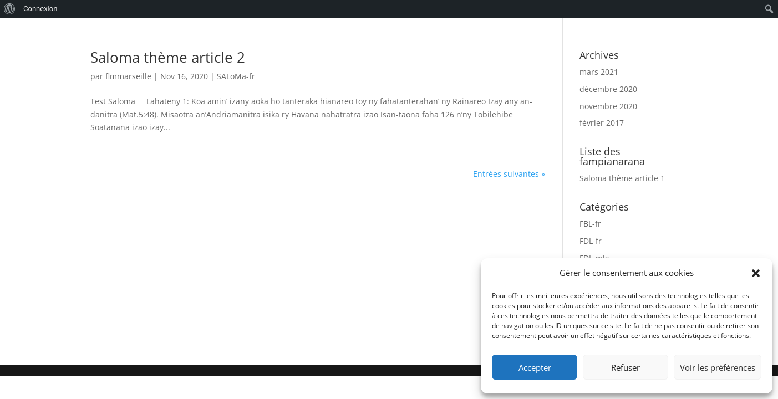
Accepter (534, 367)
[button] (755, 273)
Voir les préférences (717, 367)
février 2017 (601, 122)
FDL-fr (590, 241)
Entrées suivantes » (509, 173)
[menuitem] (9, 9)
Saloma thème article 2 (167, 57)
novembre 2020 (608, 106)
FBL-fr (590, 223)
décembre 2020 (608, 89)
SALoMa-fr (236, 76)
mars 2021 (598, 71)
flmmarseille (128, 76)
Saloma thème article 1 (622, 178)
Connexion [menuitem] (40, 8)
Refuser (625, 367)
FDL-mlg (594, 258)
